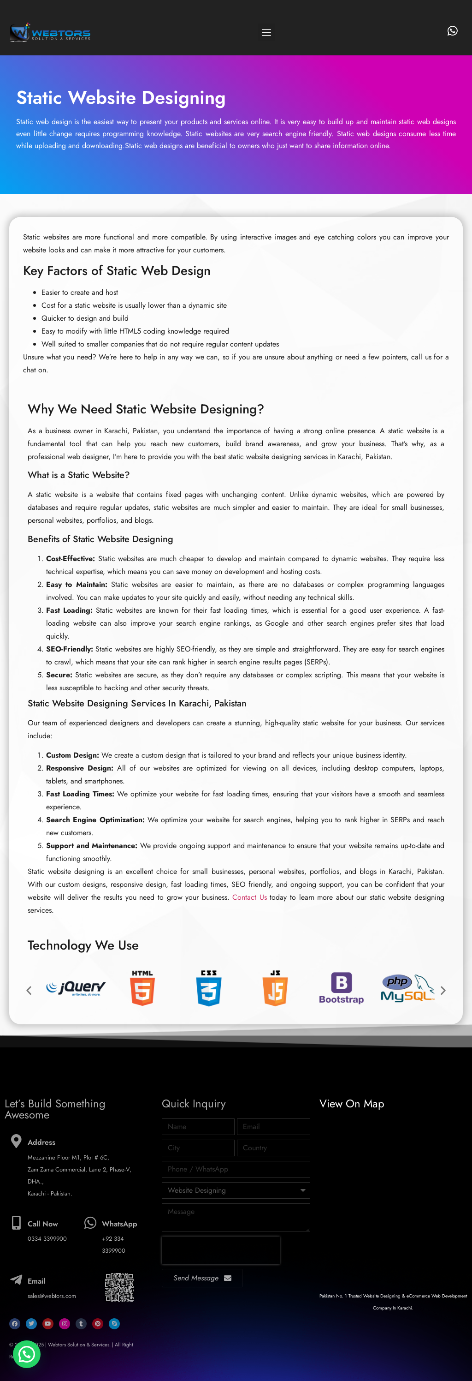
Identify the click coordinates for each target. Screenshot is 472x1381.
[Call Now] (16, 1223)
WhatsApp (119, 1224)
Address (41, 1142)
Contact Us (249, 897)
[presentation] (221, 1250)
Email (36, 1281)
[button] (266, 32)
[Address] (16, 1141)
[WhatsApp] (90, 1223)
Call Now (43, 1224)
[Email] (16, 1280)
